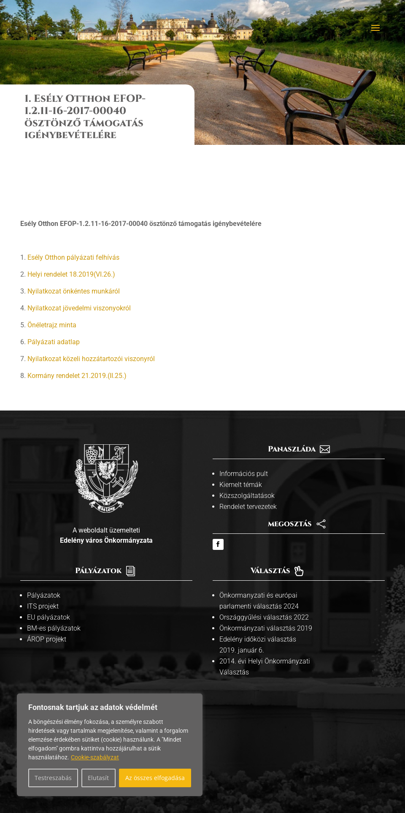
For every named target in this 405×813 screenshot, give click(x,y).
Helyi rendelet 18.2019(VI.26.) (71, 222)
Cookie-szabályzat (95, 757)
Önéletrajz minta (51, 272)
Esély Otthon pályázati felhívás (73, 205)
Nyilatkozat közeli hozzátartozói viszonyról (91, 306)
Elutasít (98, 778)
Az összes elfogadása (155, 778)
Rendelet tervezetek (248, 454)
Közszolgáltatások (247, 443)
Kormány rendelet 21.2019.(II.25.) (77, 323)
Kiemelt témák (240, 432)
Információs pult (243, 421)
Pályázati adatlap (53, 289)
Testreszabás (53, 778)
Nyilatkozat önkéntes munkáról (73, 238)
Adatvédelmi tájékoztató (246, 778)
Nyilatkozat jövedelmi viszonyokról (79, 255)
